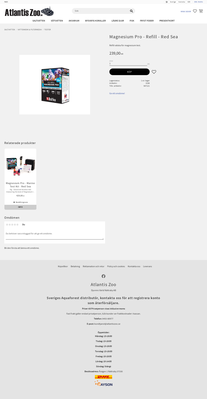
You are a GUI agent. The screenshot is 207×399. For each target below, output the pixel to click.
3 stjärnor (12, 223)
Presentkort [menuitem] (167, 20)
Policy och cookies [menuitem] (116, 264)
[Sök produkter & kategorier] (103, 11)
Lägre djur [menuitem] (118, 20)
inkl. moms (198, 2)
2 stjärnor (9, 223)
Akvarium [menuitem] (74, 20)
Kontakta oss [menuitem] (134, 264)
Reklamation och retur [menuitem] (93, 264)
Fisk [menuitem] (132, 20)
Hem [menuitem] (6, 2)
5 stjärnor (17, 223)
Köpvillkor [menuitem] (63, 264)
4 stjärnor (15, 223)
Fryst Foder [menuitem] (147, 20)
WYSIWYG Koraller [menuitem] (95, 20)
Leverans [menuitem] (147, 264)
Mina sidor (186, 11)
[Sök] (131, 11)
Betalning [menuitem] (75, 264)
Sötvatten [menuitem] (57, 20)
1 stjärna (7, 223)
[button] (195, 11)
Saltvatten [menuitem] (38, 20)
